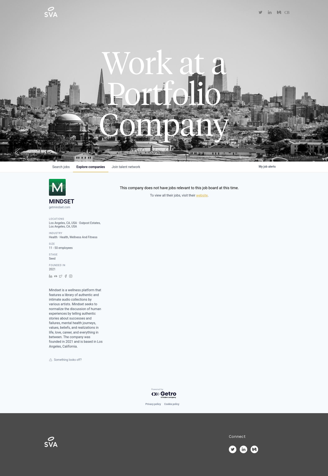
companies (90, 167)
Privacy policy (153, 404)
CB (287, 12)
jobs (61, 167)
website (202, 195)
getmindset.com (59, 207)
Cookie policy (171, 404)
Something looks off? (65, 359)
